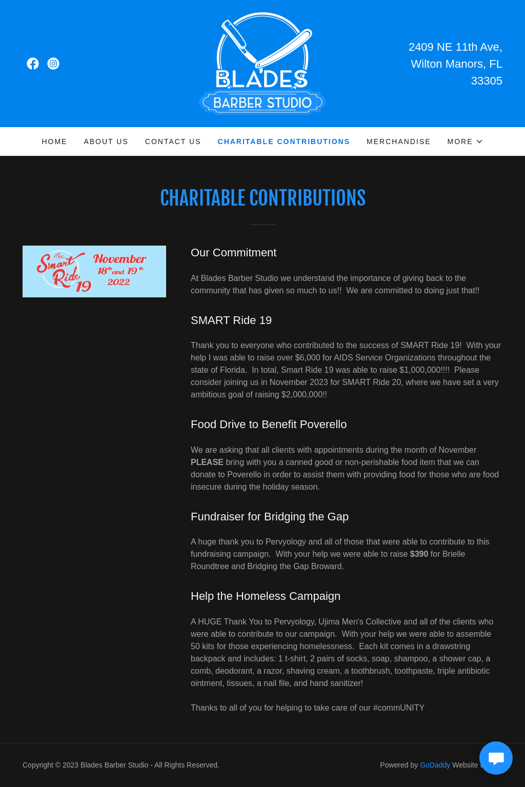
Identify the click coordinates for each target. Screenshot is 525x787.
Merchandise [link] (399, 141)
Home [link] (54, 141)
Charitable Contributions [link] (284, 141)
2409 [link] (421, 47)
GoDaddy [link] (435, 765)
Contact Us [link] (173, 141)
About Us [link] (106, 141)
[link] (33, 63)
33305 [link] (486, 80)
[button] (465, 141)
